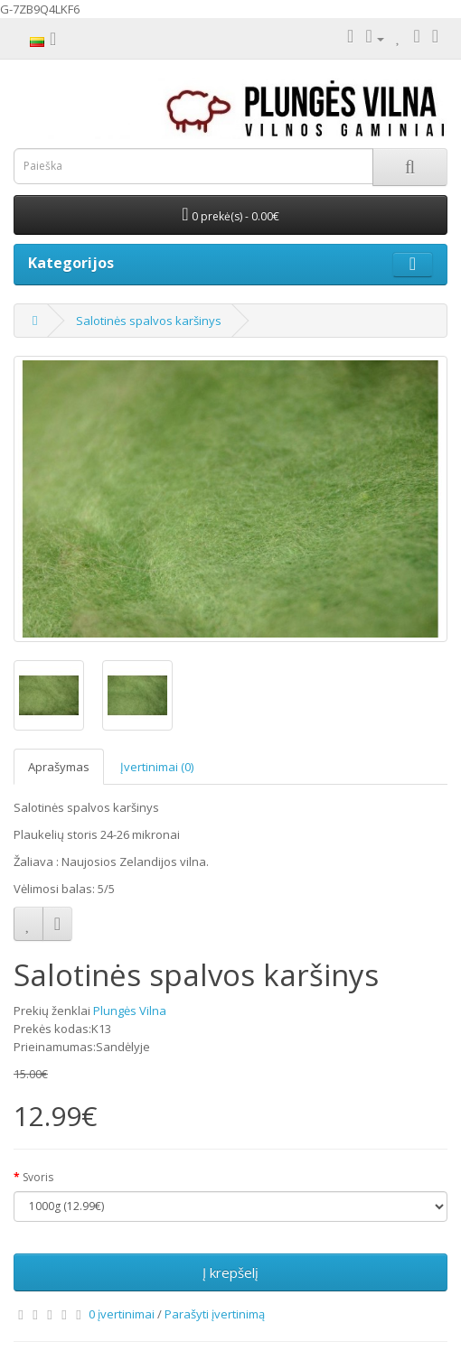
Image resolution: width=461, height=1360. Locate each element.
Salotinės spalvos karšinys (148, 320)
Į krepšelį (230, 1272)
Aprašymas (58, 767)
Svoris (38, 1177)
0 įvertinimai (122, 1314)
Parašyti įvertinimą (215, 1314)
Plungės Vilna (129, 1010)
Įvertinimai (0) (156, 767)
